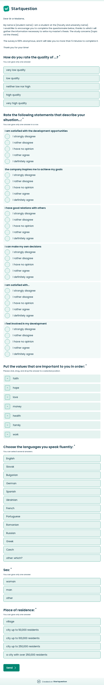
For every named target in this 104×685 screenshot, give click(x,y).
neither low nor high (18, 86)
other (9, 598)
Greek (9, 541)
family (17, 425)
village (10, 621)
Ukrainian (11, 500)
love (15, 397)
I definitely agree (23, 161)
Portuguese (13, 516)
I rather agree (21, 155)
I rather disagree (23, 142)
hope (16, 388)
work (15, 434)
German (11, 483)
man (9, 590)
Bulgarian (12, 475)
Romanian (12, 525)
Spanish (11, 491)
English (10, 458)
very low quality (15, 70)
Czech (10, 549)
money (17, 406)
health (17, 416)
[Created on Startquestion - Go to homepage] (52, 681)
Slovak (10, 466)
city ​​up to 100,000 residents (22, 638)
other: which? (14, 558)
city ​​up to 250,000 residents (23, 646)
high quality (13, 95)
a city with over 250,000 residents (26, 654)
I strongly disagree (24, 136)
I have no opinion (23, 149)
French (10, 508)
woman (11, 581)
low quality (13, 78)
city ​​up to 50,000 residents (22, 630)
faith (16, 378)
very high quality (16, 103)
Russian (11, 533)
